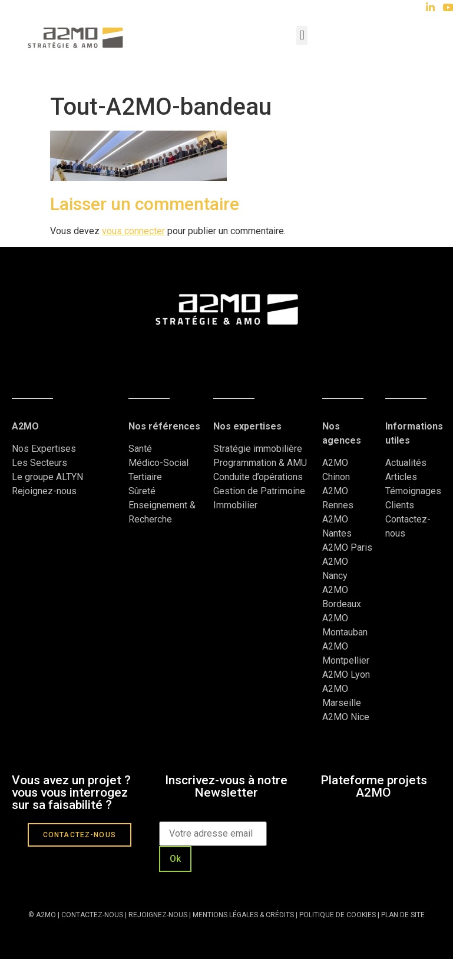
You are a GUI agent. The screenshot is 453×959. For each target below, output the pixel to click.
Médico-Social (158, 462)
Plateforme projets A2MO (373, 786)
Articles (401, 476)
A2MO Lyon (346, 674)
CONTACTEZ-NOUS (92, 915)
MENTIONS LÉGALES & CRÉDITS (243, 915)
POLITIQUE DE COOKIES (337, 915)
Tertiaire (145, 476)
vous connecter (133, 231)
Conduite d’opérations (258, 476)
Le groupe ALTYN (47, 476)
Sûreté (142, 491)
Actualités (407, 462)
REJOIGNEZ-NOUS (157, 915)
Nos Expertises (44, 448)
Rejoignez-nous (44, 491)
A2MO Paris (347, 547)
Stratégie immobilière (257, 448)
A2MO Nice (345, 716)
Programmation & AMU (260, 462)
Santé (140, 448)
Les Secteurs (39, 462)
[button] (301, 35)
